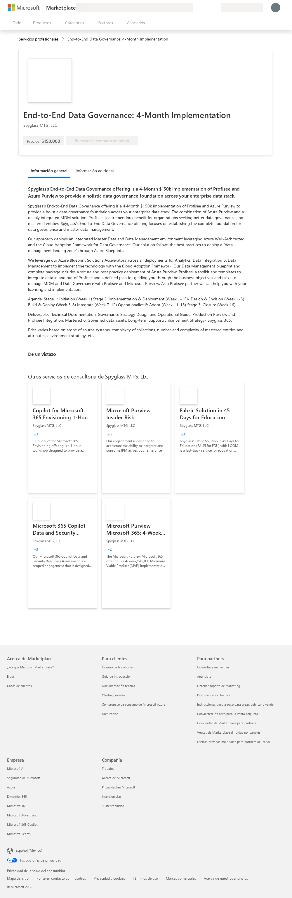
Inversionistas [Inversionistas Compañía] (111, 796)
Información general (49, 170)
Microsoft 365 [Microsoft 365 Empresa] (17, 806)
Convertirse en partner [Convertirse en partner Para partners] (213, 667)
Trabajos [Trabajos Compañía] (108, 768)
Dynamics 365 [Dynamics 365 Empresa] (17, 796)
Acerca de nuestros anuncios (226, 878)
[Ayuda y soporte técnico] (202, 7)
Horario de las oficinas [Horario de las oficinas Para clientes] (118, 667)
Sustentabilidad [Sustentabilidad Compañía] (113, 806)
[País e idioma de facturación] (242, 7)
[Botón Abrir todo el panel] (16, 22)
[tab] (50, 170)
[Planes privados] (216, 7)
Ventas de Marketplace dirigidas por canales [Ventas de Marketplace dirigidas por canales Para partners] (228, 732)
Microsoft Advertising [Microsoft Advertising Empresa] (22, 815)
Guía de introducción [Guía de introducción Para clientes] (116, 676)
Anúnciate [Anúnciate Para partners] (204, 676)
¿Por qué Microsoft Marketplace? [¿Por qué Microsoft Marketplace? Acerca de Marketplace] (30, 667)
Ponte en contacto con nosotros (61, 878)
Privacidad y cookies (109, 878)
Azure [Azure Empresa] (11, 787)
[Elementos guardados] (209, 7)
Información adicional (95, 170)
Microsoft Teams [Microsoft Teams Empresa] (19, 834)
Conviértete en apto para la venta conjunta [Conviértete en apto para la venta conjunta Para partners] (227, 714)
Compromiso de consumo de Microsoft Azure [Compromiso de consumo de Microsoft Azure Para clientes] (133, 704)
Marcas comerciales (181, 878)
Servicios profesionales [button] (38, 39)
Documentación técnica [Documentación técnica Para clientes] (118, 686)
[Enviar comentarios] (195, 7)
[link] (62, 437)
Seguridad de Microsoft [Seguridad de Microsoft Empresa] (23, 778)
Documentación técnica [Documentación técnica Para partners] (213, 695)
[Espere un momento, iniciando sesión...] (275, 7)
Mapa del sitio (18, 878)
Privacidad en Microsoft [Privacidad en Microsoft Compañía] (118, 787)
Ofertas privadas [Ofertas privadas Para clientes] (113, 695)
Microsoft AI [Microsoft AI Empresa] (15, 768)
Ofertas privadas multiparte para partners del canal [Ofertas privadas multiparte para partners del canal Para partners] (233, 741)
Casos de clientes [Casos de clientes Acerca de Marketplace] (19, 686)
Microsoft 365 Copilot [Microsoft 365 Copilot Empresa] (22, 824)
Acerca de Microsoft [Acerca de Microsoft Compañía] (116, 778)
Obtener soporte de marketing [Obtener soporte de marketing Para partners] (218, 686)
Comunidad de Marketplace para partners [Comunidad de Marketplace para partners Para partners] (226, 723)
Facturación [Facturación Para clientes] (110, 714)
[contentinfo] (63, 39)
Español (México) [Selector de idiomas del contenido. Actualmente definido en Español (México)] (29, 850)
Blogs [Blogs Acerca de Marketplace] (11, 676)
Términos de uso (145, 878)
